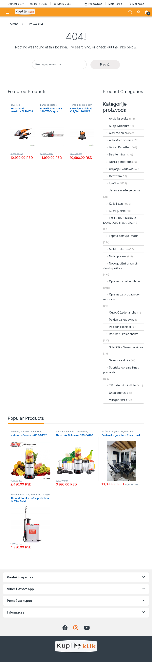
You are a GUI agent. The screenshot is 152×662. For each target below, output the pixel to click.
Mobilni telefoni (116, 249)
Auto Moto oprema (118, 140)
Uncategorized (115, 392)
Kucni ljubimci (114, 210)
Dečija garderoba (117, 161)
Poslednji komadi (117, 326)
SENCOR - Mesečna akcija (123, 347)
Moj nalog (136, 4)
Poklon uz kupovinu (118, 319)
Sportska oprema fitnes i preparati (121, 370)
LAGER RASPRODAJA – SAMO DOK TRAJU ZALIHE (120, 220)
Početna (13, 24)
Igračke (111, 183)
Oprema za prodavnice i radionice (121, 297)
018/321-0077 (16, 3)
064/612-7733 (38, 3)
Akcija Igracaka (115, 118)
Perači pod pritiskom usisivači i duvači (81, 106)
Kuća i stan (113, 203)
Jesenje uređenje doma (121, 190)
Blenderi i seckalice (31, 431)
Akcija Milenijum (116, 125)
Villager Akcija (115, 399)
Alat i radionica (115, 133)
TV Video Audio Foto (119, 385)
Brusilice (15, 104)
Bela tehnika (114, 154)
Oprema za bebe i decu (121, 281)
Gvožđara (112, 176)
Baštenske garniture (112, 431)
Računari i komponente (121, 334)
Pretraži (105, 64)
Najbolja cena (114, 256)
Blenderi (14, 431)
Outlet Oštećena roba (120, 312)
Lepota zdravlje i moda (120, 235)
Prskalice (36, 494)
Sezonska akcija (116, 360)
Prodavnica (93, 4)
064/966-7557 (62, 3)
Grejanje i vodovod (118, 169)
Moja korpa (115, 3)
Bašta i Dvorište (116, 147)
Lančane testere (49, 104)
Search (130, 12)
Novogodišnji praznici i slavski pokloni (120, 266)
